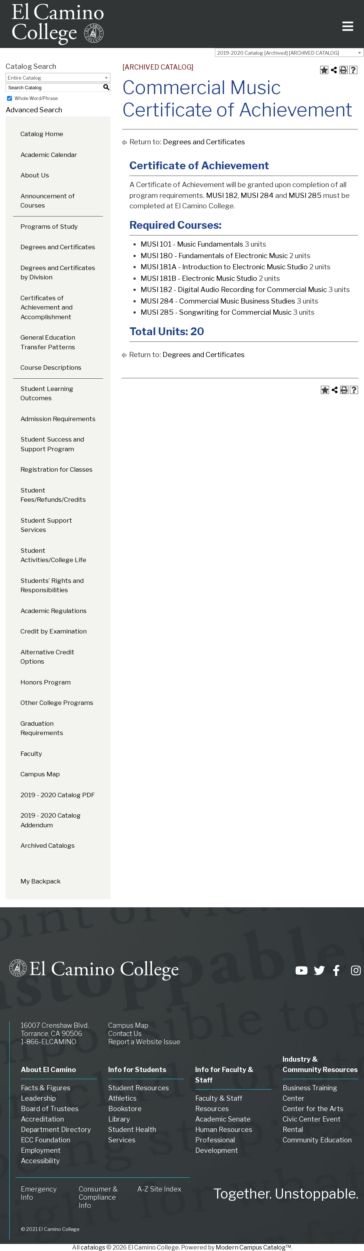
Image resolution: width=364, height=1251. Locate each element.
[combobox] (289, 52)
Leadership (38, 1098)
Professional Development (216, 1145)
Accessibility (40, 1161)
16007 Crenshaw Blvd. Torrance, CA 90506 (55, 1029)
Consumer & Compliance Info (98, 1197)
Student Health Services (132, 1135)
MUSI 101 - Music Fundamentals (192, 244)
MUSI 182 (222, 195)
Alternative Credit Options (47, 656)
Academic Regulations (53, 611)
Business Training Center (310, 1093)
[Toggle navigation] (346, 24)
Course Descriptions (50, 367)
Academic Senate (223, 1119)
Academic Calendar (48, 154)
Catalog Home (41, 134)
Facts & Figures (45, 1088)
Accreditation (42, 1119)
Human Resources (223, 1129)
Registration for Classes (56, 469)
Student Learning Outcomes (46, 393)
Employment (41, 1150)
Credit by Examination (53, 631)
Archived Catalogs (47, 845)
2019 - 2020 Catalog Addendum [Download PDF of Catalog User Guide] (50, 820)
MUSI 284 (257, 195)
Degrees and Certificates (57, 247)
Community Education (317, 1140)
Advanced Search (34, 110)
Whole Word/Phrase (36, 98)
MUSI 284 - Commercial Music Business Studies (218, 301)
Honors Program (45, 682)
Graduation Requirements (41, 728)
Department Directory (56, 1129)
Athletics (122, 1098)
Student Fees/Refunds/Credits (53, 495)
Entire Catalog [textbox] (24, 78)
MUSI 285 (305, 195)
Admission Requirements (58, 419)
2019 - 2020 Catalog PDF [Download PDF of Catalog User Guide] (57, 795)
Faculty (31, 753)
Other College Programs (56, 702)
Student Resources (138, 1088)
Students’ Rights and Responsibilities (52, 585)
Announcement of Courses (47, 200)
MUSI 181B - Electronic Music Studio (199, 278)
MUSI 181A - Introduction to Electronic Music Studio (224, 267)
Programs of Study (49, 226)
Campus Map (40, 774)
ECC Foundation (45, 1140)
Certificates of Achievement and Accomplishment (46, 307)
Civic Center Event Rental (312, 1124)
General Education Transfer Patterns (47, 342)
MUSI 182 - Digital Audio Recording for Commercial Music (234, 289)
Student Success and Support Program (52, 444)
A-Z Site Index (159, 1189)
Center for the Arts (313, 1109)
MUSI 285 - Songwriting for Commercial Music (216, 312)
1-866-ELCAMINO (48, 1042)
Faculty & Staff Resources (218, 1103)
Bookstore (125, 1109)
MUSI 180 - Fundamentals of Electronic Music (214, 255)
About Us (34, 175)
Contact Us (125, 1033)
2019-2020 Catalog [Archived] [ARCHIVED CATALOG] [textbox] (278, 53)
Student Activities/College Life (53, 555)
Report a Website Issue (144, 1042)
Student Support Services (46, 525)
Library (119, 1119)
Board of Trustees (49, 1109)
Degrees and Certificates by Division (57, 272)
